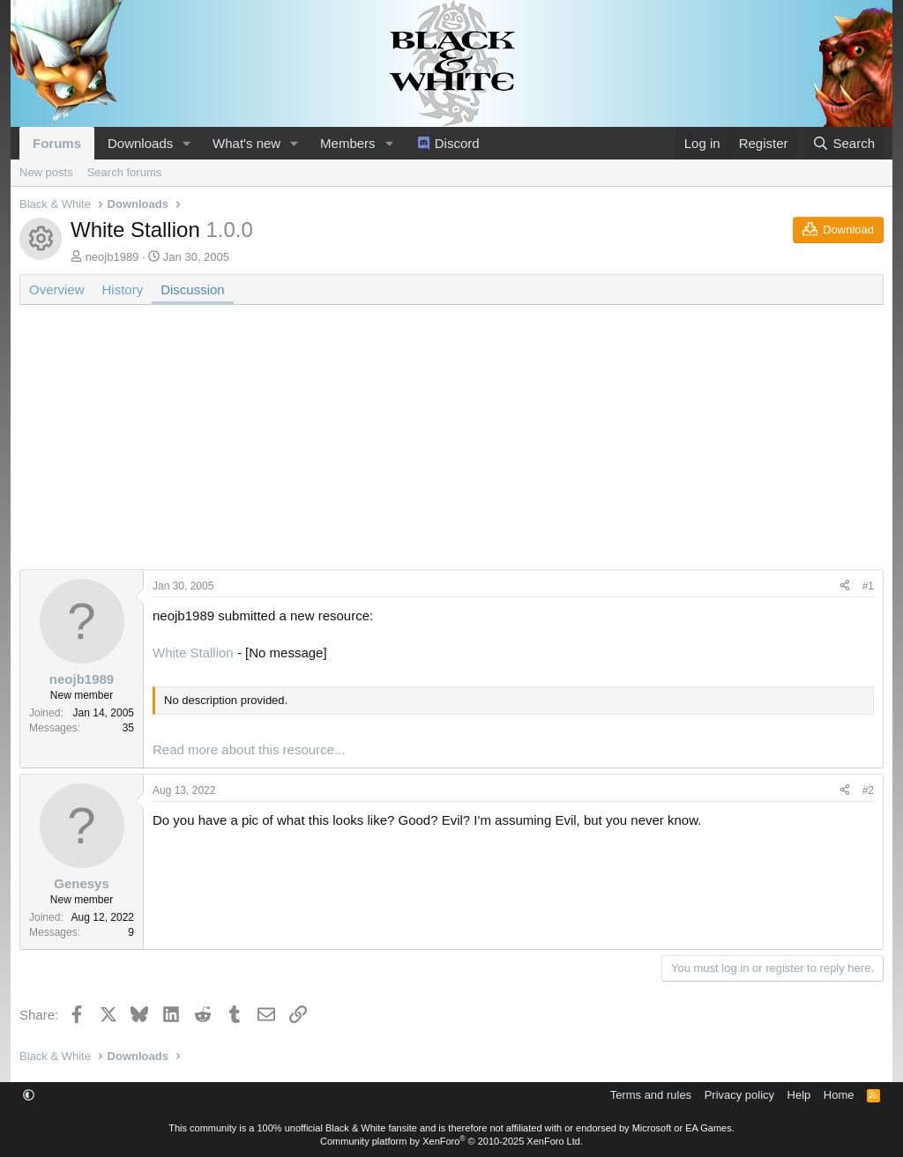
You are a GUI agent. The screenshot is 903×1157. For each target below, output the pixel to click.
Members (348, 143)
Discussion (192, 289)
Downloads (140, 143)
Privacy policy (739, 1094)
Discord (457, 143)
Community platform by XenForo (451, 1141)
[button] (187, 143)
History (123, 289)
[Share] (844, 586)
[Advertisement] (451, 446)
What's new (246, 143)
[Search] (843, 143)
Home (839, 1094)
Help (799, 1094)
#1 (868, 586)
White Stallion (193, 652)
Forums (57, 143)
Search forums (124, 172)
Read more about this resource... (249, 749)
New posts (46, 172)
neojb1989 (112, 256)
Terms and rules (650, 1094)
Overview (57, 289)
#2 (868, 790)
